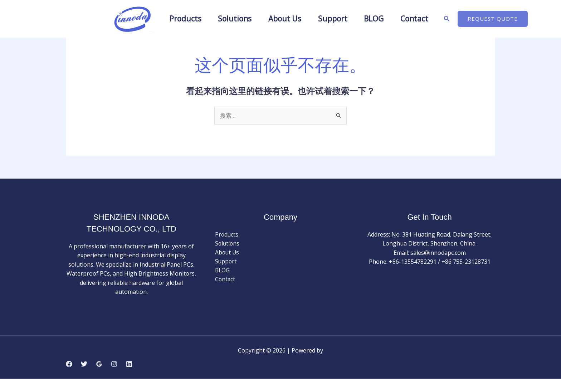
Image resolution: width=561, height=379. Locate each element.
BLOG (381, 19)
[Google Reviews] (99, 364)
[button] (461, 19)
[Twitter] (84, 364)
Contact (426, 19)
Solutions (227, 19)
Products (173, 19)
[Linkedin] (129, 364)
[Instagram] (114, 364)
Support (335, 19)
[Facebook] (69, 364)
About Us (282, 19)
